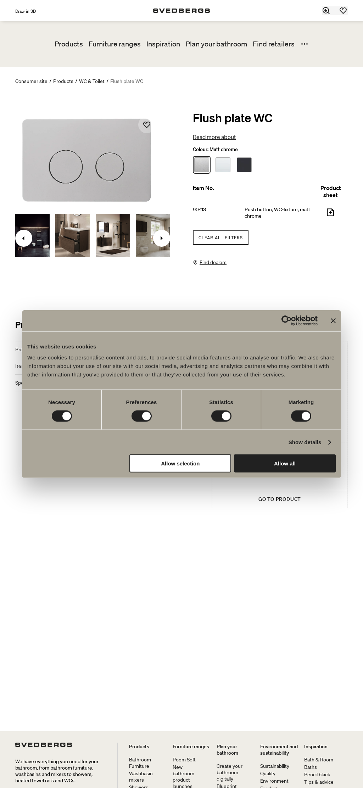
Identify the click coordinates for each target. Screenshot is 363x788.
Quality (267, 773)
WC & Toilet (92, 81)
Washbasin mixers (141, 776)
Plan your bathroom (216, 44)
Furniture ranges (115, 44)
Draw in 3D (25, 11)
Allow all (285, 463)
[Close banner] (333, 320)
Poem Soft (184, 759)
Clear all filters (221, 238)
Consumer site (31, 81)
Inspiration (163, 44)
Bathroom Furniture (140, 762)
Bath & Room (318, 759)
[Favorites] (343, 10)
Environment (274, 781)
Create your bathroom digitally (229, 772)
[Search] (326, 10)
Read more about (214, 136)
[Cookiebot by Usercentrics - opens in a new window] (287, 320)
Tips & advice (319, 782)
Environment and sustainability (279, 749)
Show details (305, 442)
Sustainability (274, 766)
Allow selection (180, 463)
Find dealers (213, 262)
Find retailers (274, 44)
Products (69, 44)
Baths (310, 767)
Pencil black (317, 774)
